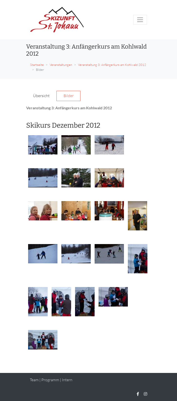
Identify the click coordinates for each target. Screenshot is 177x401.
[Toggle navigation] (140, 20)
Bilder (69, 95)
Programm (50, 379)
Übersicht (41, 95)
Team (34, 379)
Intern (67, 379)
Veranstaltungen (61, 65)
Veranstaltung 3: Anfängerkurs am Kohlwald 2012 (112, 65)
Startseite (37, 65)
